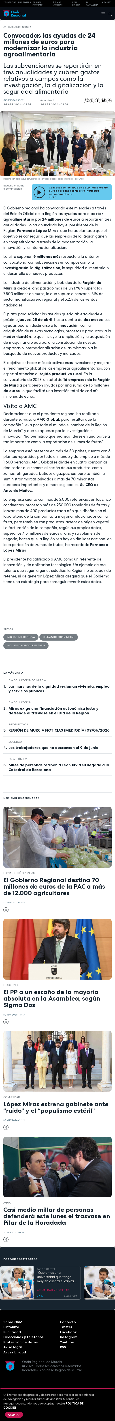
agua (7, 1202)
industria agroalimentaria (26, 645)
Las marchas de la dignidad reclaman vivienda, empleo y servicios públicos (59, 688)
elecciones (11, 985)
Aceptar (14, 1414)
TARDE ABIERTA (46, 1269)
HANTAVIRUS (24, 2)
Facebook (68, 1332)
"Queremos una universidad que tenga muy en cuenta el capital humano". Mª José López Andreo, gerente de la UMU (56, 1277)
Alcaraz (106, 2)
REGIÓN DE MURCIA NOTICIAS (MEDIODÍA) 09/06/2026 (59, 730)
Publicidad (12, 1332)
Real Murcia (76, 3)
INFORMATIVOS (18, 724)
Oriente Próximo (37, 3)
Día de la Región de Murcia (27, 680)
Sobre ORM (12, 1322)
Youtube (67, 1342)
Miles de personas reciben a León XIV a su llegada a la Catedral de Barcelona (59, 767)
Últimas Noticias (58, 3)
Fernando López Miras (58, 637)
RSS (63, 1347)
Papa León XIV (18, 759)
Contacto (68, 1322)
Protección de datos (20, 1342)
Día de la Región (20, 702)
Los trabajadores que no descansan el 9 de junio (53, 747)
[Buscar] (109, 13)
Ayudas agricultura (17, 27)
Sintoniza (11, 1327)
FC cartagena (92, 3)
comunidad (11, 1097)
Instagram (68, 1337)
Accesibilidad (14, 1352)
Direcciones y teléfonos (23, 1337)
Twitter (66, 1327)
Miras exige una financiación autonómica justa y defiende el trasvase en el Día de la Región (53, 710)
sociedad (15, 742)
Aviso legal (12, 1347)
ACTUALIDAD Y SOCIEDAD (53, 1290)
